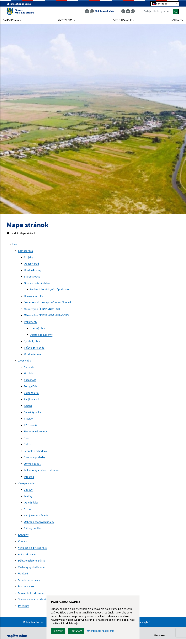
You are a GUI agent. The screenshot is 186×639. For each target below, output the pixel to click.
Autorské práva (27, 554)
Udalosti (23, 573)
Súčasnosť (30, 380)
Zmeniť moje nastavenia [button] (100, 630)
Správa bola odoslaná (31, 593)
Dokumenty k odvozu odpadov (41, 470)
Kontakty (23, 534)
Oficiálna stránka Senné (20, 3)
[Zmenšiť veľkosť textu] (123, 11)
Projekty (29, 257)
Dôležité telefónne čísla (31, 560)
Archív (27, 509)
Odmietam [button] (76, 631)
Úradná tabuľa (32, 354)
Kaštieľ (28, 405)
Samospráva (25, 250)
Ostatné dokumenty (41, 334)
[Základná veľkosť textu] (128, 11)
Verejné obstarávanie (36, 515)
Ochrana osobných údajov (39, 522)
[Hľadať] (176, 11)
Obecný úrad (31, 263)
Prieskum (23, 606)
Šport (27, 438)
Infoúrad (29, 476)
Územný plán (37, 328)
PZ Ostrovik (30, 425)
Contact (22, 541)
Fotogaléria (30, 386)
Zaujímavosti (31, 399)
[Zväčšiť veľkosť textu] (133, 11)
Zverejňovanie (26, 483)
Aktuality (29, 367)
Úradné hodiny (32, 270)
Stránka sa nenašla (29, 580)
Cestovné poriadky (34, 457)
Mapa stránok (28, 233)
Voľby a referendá (34, 347)
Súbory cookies (33, 528)
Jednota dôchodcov (35, 451)
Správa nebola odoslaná (32, 599)
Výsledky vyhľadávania (31, 567)
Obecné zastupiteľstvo (37, 283)
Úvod (11, 233)
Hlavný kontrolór (33, 296)
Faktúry (28, 496)
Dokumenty (30, 321)
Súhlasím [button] (58, 631)
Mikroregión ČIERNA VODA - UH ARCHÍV (46, 315)
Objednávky (31, 502)
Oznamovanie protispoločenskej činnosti (47, 302)
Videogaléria (31, 392)
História (28, 373)
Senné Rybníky (32, 412)
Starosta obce (32, 276)
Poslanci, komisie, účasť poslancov (50, 289)
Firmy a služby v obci (36, 431)
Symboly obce (32, 341)
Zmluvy (28, 489)
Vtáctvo (28, 418)
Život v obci (25, 360)
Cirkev (27, 444)
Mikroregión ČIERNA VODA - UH (42, 309)
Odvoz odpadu (32, 464)
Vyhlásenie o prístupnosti (32, 547)
